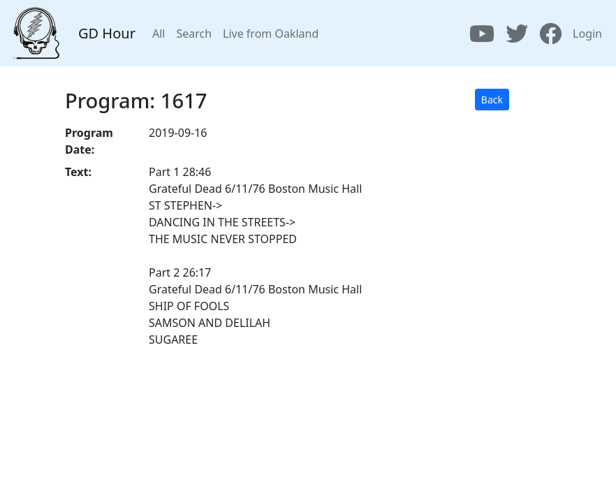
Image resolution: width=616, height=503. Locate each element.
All (158, 33)
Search (194, 33)
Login (587, 33)
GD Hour (106, 33)
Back (492, 99)
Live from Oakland (270, 33)
